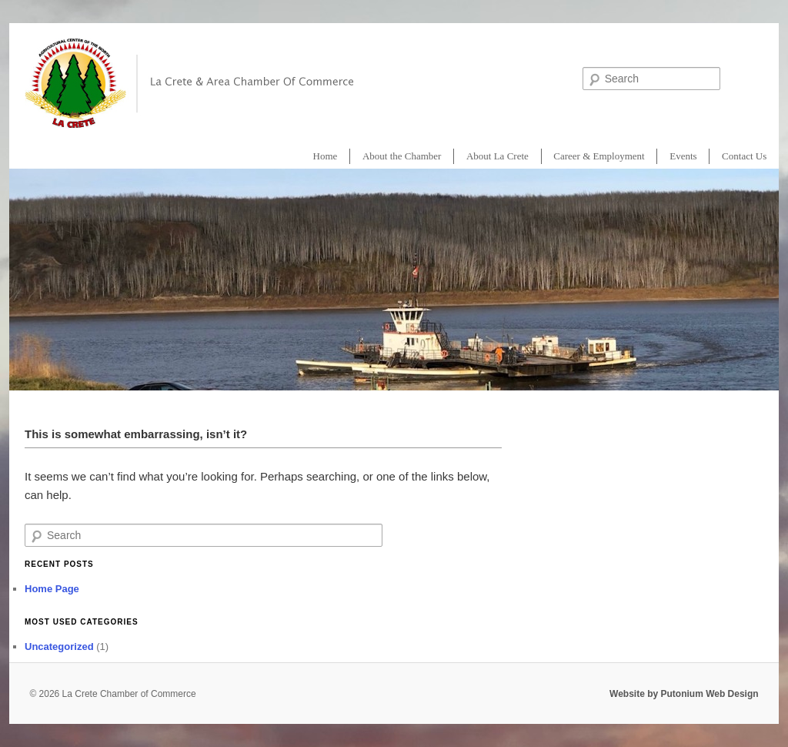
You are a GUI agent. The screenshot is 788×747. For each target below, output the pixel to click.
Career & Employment (598, 156)
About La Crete (497, 156)
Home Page (52, 589)
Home (325, 156)
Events (682, 156)
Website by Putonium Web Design (684, 693)
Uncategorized (59, 646)
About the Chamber (402, 156)
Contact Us (744, 156)
